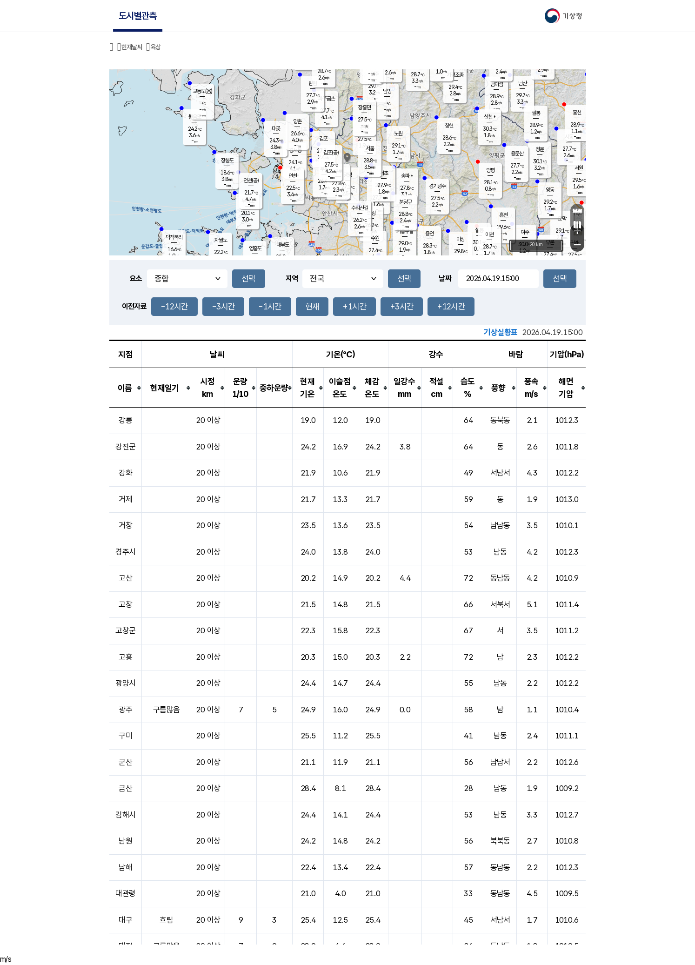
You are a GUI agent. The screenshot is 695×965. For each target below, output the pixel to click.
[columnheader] (125, 388)
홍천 (577, 112)
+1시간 (354, 306)
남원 (125, 840)
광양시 (125, 683)
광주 (125, 709)
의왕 (371, 213)
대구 (125, 920)
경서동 (295, 150)
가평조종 (455, 75)
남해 (125, 867)
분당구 (405, 202)
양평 (490, 170)
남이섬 (496, 84)
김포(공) (331, 152)
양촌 (297, 121)
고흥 (125, 657)
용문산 (517, 153)
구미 (125, 735)
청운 (539, 149)
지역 (292, 278)
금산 (125, 788)
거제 (125, 499)
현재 (312, 306)
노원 (398, 133)
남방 (387, 91)
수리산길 (359, 208)
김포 (323, 138)
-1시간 (269, 306)
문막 (562, 218)
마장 (460, 239)
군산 (125, 762)
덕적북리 (174, 237)
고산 (125, 578)
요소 (136, 278)
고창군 (125, 630)
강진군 (125, 446)
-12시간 (174, 306)
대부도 (282, 244)
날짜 (445, 278)
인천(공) (251, 180)
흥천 (503, 215)
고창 (125, 604)
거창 (125, 525)
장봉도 (227, 160)
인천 (292, 176)
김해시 (125, 814)
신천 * (489, 117)
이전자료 (134, 306)
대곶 (276, 128)
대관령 (125, 893)
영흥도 (255, 248)
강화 (125, 472)
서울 (370, 148)
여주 (525, 232)
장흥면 (364, 107)
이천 (489, 234)
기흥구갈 (404, 231)
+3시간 (402, 306)
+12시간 (451, 306)
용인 (429, 233)
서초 (384, 173)
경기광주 (437, 186)
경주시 (125, 551)
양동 (550, 190)
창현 (449, 125)
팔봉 (536, 113)
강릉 (125, 420)
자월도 (220, 240)
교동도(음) (202, 91)
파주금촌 (326, 98)
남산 (522, 83)
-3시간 (223, 306)
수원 (375, 238)
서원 (579, 168)
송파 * (407, 176)
